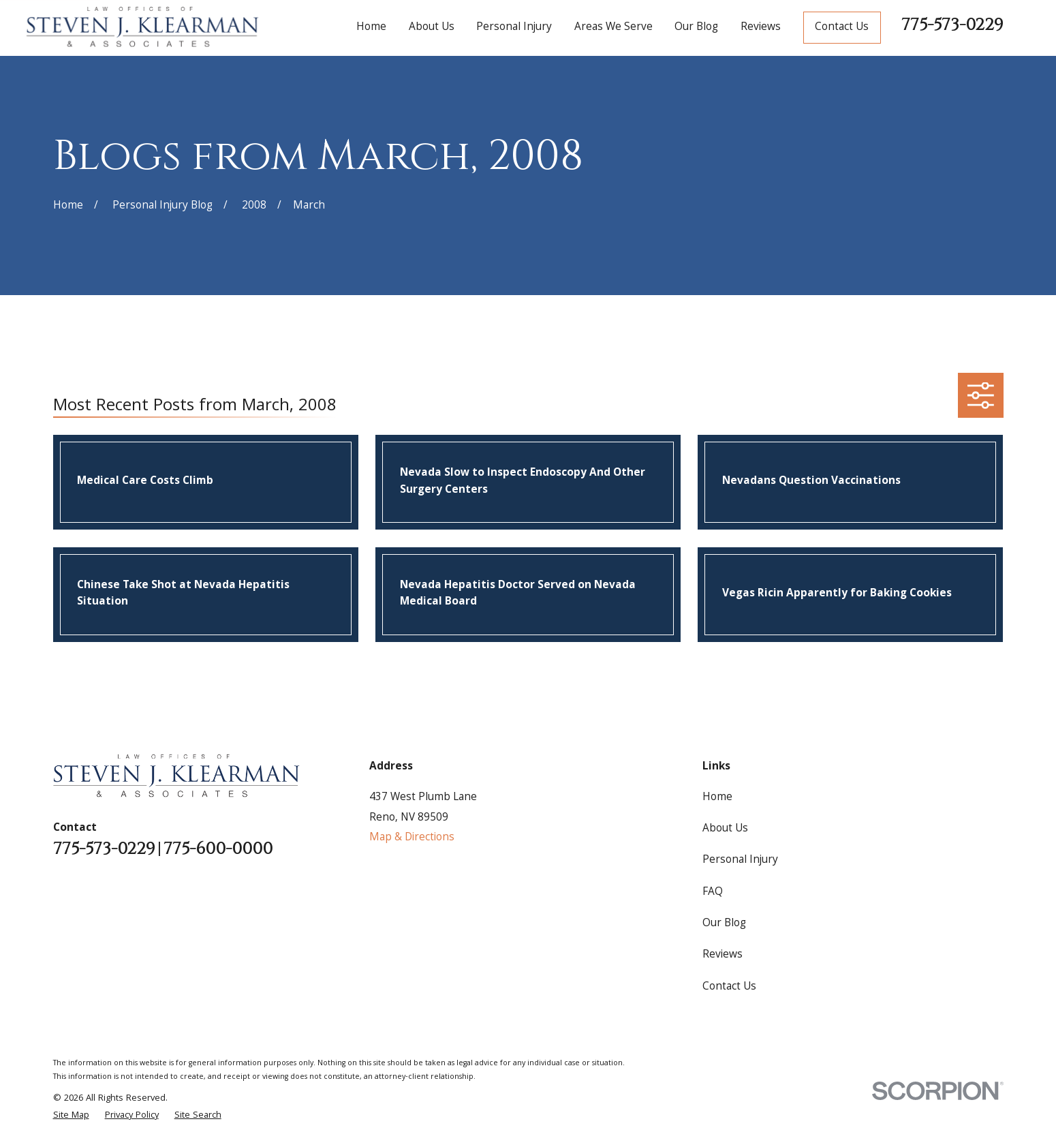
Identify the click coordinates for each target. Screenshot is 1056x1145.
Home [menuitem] (371, 27)
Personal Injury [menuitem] (514, 27)
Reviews (722, 955)
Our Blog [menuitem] (696, 27)
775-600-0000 (218, 849)
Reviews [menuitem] (761, 27)
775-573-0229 (952, 25)
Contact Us (842, 27)
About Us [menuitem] (431, 27)
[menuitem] (71, 1116)
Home (717, 798)
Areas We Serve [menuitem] (613, 27)
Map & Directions (411, 838)
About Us (725, 829)
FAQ (712, 892)
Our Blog (724, 924)
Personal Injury (740, 860)
